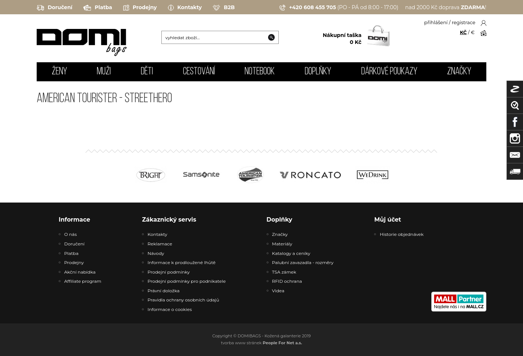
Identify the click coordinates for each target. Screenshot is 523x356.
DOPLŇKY (318, 72)
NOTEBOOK (260, 72)
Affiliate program (82, 281)
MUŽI (104, 72)
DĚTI (147, 72)
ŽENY (59, 72)
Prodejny (140, 8)
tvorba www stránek (261, 342)
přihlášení (436, 22)
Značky (459, 72)
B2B (224, 8)
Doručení (54, 8)
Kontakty (185, 8)
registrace (463, 22)
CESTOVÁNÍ (199, 72)
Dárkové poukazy (389, 72)
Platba (97, 8)
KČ (463, 32)
